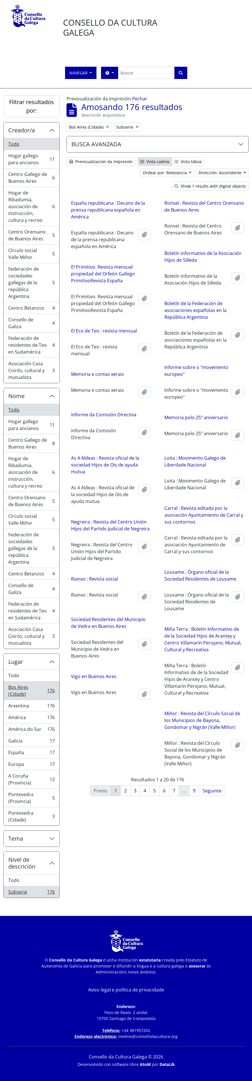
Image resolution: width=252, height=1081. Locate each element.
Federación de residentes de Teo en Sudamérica (31, 345)
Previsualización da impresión (101, 161)
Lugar (15, 662)
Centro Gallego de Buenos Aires (31, 177)
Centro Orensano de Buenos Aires (31, 235)
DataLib (167, 1064)
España (31, 753)
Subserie (31, 893)
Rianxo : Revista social (141, 584)
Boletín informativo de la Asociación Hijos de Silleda (202, 256)
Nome (16, 396)
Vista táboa (188, 161)
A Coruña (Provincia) (31, 779)
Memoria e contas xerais (97, 377)
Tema (15, 838)
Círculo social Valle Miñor (31, 253)
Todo (13, 144)
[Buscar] (146, 73)
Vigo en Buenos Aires (140, 681)
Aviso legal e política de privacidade (126, 990)
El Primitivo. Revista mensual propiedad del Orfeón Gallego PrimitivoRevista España (103, 274)
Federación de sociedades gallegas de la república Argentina (31, 282)
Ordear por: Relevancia (165, 172)
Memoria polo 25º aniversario (149, 419)
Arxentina (31, 707)
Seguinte (212, 791)
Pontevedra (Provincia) (31, 797)
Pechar (139, 99)
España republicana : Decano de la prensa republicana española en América (108, 210)
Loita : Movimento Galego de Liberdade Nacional (148, 464)
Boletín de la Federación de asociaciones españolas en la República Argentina (195, 310)
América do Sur (31, 730)
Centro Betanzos (31, 309)
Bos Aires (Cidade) (31, 690)
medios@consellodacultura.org (148, 1036)
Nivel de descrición (21, 863)
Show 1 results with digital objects (210, 186)
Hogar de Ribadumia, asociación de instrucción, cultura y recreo (31, 206)
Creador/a (21, 130)
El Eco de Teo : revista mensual (104, 334)
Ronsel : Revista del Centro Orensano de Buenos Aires (204, 206)
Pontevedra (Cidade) (31, 816)
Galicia (31, 742)
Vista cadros (155, 161)
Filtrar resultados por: (31, 106)
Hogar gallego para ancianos (31, 159)
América (31, 718)
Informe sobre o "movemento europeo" (196, 370)
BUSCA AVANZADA (96, 144)
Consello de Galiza (31, 323)
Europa (31, 765)
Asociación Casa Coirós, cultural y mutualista (31, 370)
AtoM (145, 1064)
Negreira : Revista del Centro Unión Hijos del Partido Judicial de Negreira (157, 526)
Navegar (79, 73)
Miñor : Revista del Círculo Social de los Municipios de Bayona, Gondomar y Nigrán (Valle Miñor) (155, 724)
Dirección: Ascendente (221, 172)
